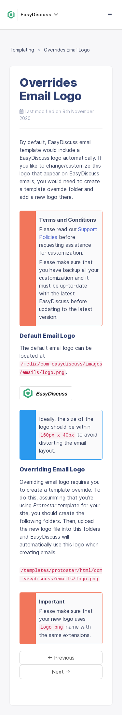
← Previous (61, 657)
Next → (61, 671)
